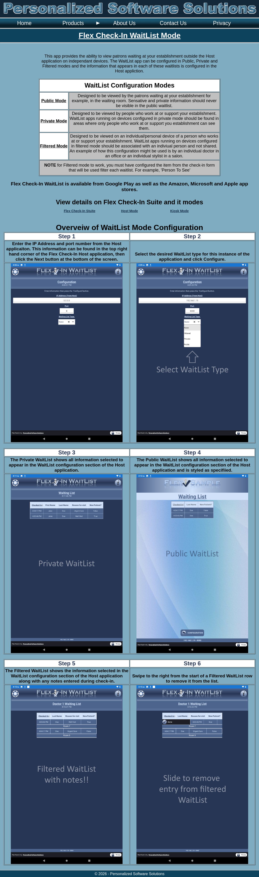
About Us (124, 23)
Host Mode (129, 211)
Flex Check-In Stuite (79, 211)
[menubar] (123, 23)
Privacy (222, 23)
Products (73, 23)
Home (24, 23)
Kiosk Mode (179, 211)
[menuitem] (24, 23)
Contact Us (173, 23)
